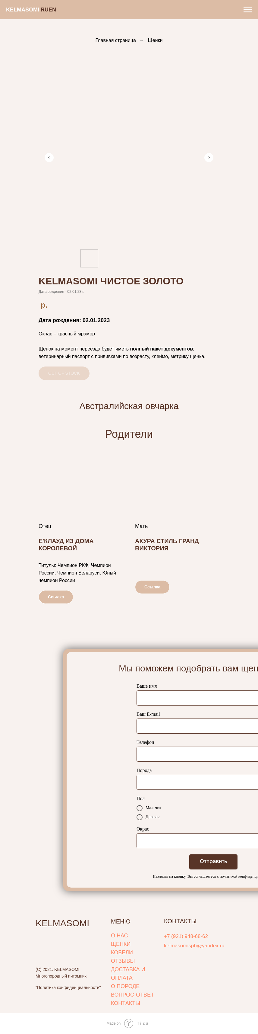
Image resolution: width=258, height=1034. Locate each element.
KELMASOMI (62, 923)
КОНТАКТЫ (125, 1003)
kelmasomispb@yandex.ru (194, 946)
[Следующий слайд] (208, 157)
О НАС (119, 936)
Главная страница (116, 40)
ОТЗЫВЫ (123, 961)
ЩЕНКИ (121, 944)
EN (52, 10)
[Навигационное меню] (248, 10)
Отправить (213, 861)
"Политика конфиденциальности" (68, 987)
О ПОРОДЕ (125, 986)
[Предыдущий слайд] (49, 157)
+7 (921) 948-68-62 (186, 936)
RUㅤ (45, 10)
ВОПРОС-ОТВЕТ (132, 995)
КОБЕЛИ (122, 952)
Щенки (155, 40)
